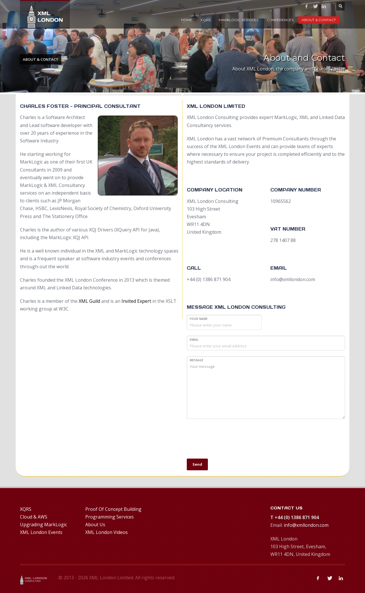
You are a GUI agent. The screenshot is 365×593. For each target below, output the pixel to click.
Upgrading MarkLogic (43, 524)
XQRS (205, 20)
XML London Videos (106, 532)
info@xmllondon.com (306, 525)
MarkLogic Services (238, 20)
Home (186, 20)
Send (197, 464)
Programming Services (109, 517)
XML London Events (41, 532)
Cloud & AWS (33, 517)
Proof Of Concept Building (113, 509)
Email (194, 340)
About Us (95, 524)
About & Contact (319, 20)
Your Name (199, 319)
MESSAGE (196, 360)
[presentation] (230, 442)
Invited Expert (136, 301)
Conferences (280, 20)
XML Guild (89, 301)
